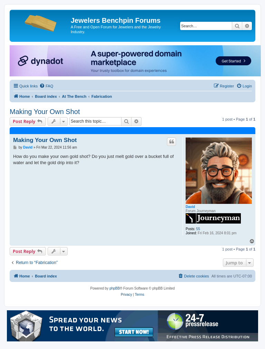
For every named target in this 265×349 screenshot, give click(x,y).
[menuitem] (46, 86)
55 (198, 229)
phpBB (114, 288)
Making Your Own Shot (45, 111)
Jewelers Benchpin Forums (115, 20)
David (190, 207)
